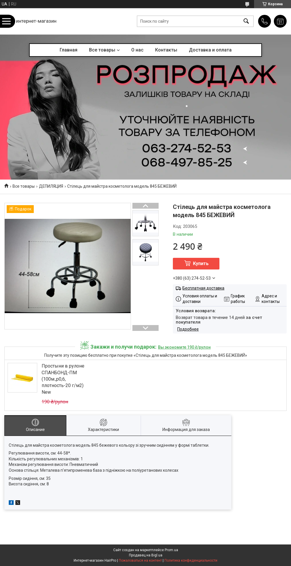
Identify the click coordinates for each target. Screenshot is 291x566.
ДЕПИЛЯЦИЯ (51, 186)
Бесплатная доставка (203, 288)
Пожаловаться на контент (140, 560)
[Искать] (246, 21)
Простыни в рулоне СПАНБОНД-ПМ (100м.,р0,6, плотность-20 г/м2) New (63, 379)
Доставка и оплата (210, 50)
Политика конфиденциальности (190, 560)
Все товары (102, 50)
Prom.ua (171, 550)
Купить (201, 263)
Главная (68, 50)
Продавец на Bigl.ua (145, 555)
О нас (137, 50)
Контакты (166, 50)
